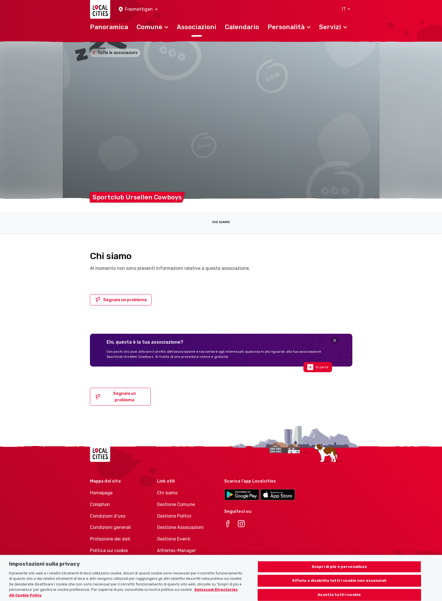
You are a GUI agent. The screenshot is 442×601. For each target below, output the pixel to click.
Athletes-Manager (176, 550)
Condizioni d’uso (107, 516)
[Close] (334, 340)
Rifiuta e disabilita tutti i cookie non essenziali (339, 586)
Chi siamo (221, 222)
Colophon (100, 504)
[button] (138, 9)
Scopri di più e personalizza (339, 572)
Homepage (101, 493)
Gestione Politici (174, 516)
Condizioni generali (110, 527)
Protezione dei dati (110, 539)
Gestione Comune (176, 504)
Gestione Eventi (174, 539)
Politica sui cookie (109, 550)
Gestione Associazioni (180, 527)
